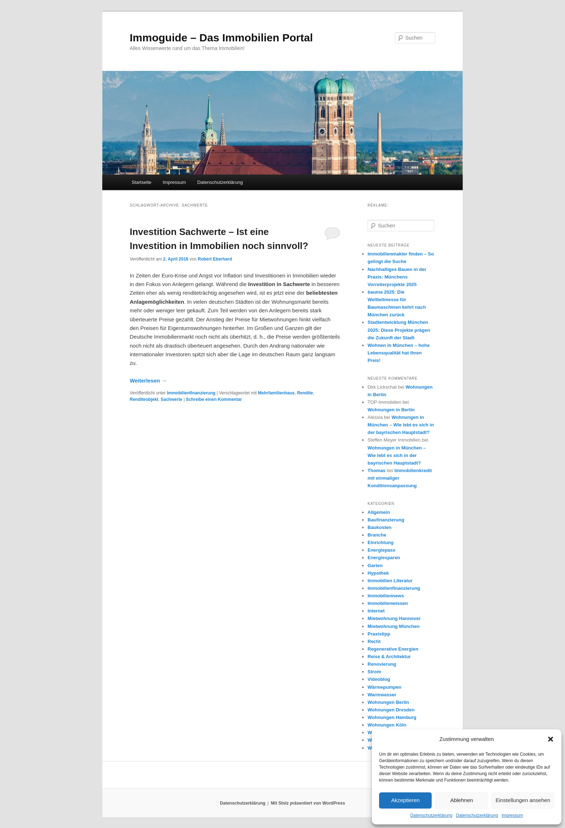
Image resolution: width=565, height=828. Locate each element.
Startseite (141, 182)
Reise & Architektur (389, 656)
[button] (550, 739)
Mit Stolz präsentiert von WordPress (308, 803)
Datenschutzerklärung (431, 815)
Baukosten (379, 527)
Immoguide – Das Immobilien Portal (221, 38)
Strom (374, 671)
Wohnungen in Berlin (391, 409)
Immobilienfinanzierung (191, 392)
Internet (376, 611)
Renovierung (382, 664)
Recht (374, 641)
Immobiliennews (386, 595)
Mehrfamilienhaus (276, 392)
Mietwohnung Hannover (394, 618)
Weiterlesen (148, 380)
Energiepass (381, 550)
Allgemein (379, 512)
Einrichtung (380, 542)
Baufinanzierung (386, 519)
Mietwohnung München (393, 626)
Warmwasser (382, 694)
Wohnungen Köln (387, 725)
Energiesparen (384, 557)
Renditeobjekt (144, 399)
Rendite (305, 392)
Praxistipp (379, 634)
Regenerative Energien (393, 649)
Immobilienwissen (388, 603)
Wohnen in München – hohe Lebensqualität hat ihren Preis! (399, 353)
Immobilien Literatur (390, 580)
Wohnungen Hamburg (392, 717)
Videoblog (379, 679)
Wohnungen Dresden (391, 709)
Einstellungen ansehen (522, 800)
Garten (375, 565)
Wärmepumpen (384, 687)
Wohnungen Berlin (388, 702)
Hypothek (378, 573)
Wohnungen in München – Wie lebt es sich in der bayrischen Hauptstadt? (401, 425)
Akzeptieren (405, 800)
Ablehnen (461, 800)
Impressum (512, 815)
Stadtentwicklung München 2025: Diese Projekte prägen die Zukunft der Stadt (399, 330)
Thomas (377, 470)
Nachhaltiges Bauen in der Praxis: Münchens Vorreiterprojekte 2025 (397, 277)
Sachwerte (171, 399)
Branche (377, 535)
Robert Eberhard (215, 259)
